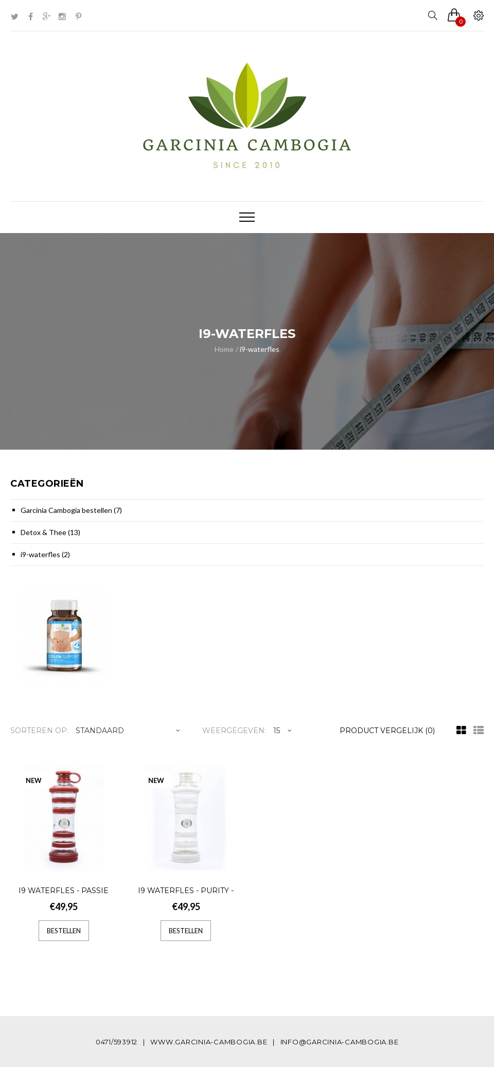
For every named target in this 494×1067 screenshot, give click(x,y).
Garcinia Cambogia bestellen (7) (71, 510)
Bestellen (64, 931)
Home (224, 349)
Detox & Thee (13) (50, 532)
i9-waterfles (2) (45, 554)
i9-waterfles (259, 349)
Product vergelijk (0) (387, 730)
